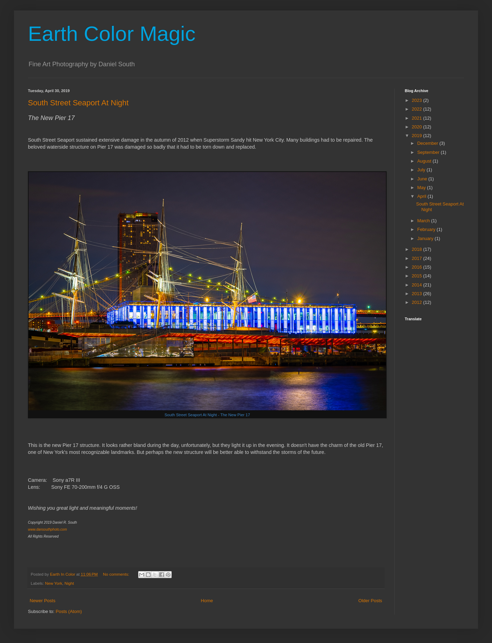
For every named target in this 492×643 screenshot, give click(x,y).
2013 (417, 293)
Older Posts (370, 600)
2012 (417, 302)
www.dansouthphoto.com (47, 529)
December (428, 143)
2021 (417, 118)
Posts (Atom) (69, 611)
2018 (417, 249)
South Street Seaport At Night (78, 102)
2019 (417, 135)
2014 (417, 284)
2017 (417, 258)
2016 (417, 267)
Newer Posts (42, 600)
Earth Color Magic (111, 33)
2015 (417, 275)
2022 (417, 109)
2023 (417, 100)
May (422, 187)
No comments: (117, 574)
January (426, 238)
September (429, 152)
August (425, 161)
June (422, 178)
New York (53, 583)
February (427, 229)
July (422, 169)
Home (207, 600)
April (422, 196)
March (424, 220)
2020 (417, 126)
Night (69, 583)
